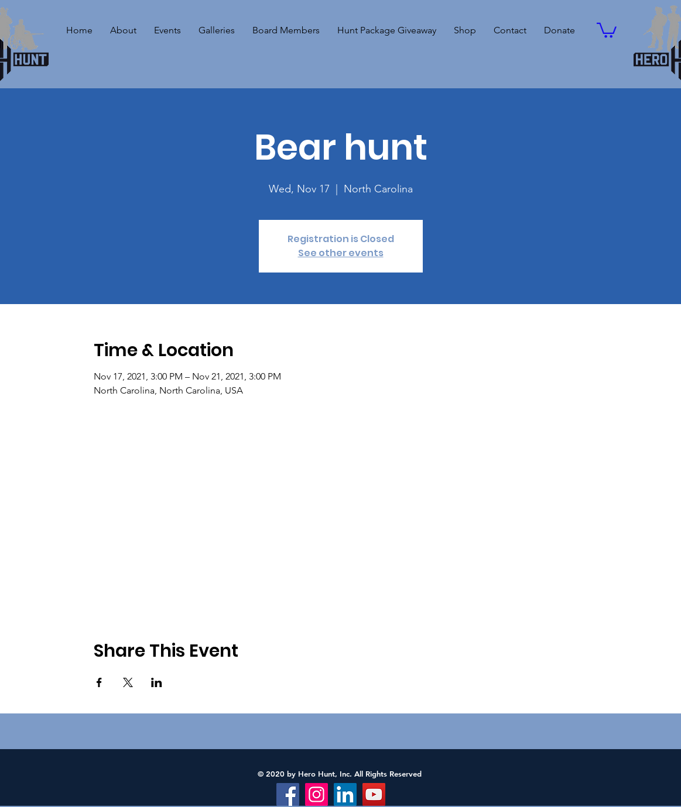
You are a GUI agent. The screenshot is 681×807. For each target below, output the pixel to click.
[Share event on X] (128, 682)
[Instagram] (316, 794)
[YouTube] (373, 794)
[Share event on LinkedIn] (156, 682)
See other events (341, 253)
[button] (167, 30)
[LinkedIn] (345, 794)
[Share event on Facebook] (99, 682)
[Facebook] (287, 794)
